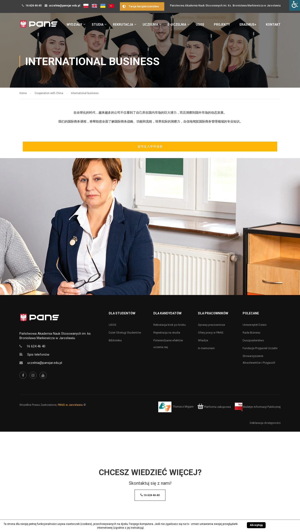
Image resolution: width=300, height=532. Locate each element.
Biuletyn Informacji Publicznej (258, 406)
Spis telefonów (38, 355)
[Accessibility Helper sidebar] (294, 5)
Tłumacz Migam (183, 406)
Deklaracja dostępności (265, 423)
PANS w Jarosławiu (70, 404)
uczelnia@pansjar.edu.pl (64, 5)
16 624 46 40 (33, 5)
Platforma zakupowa (214, 406)
